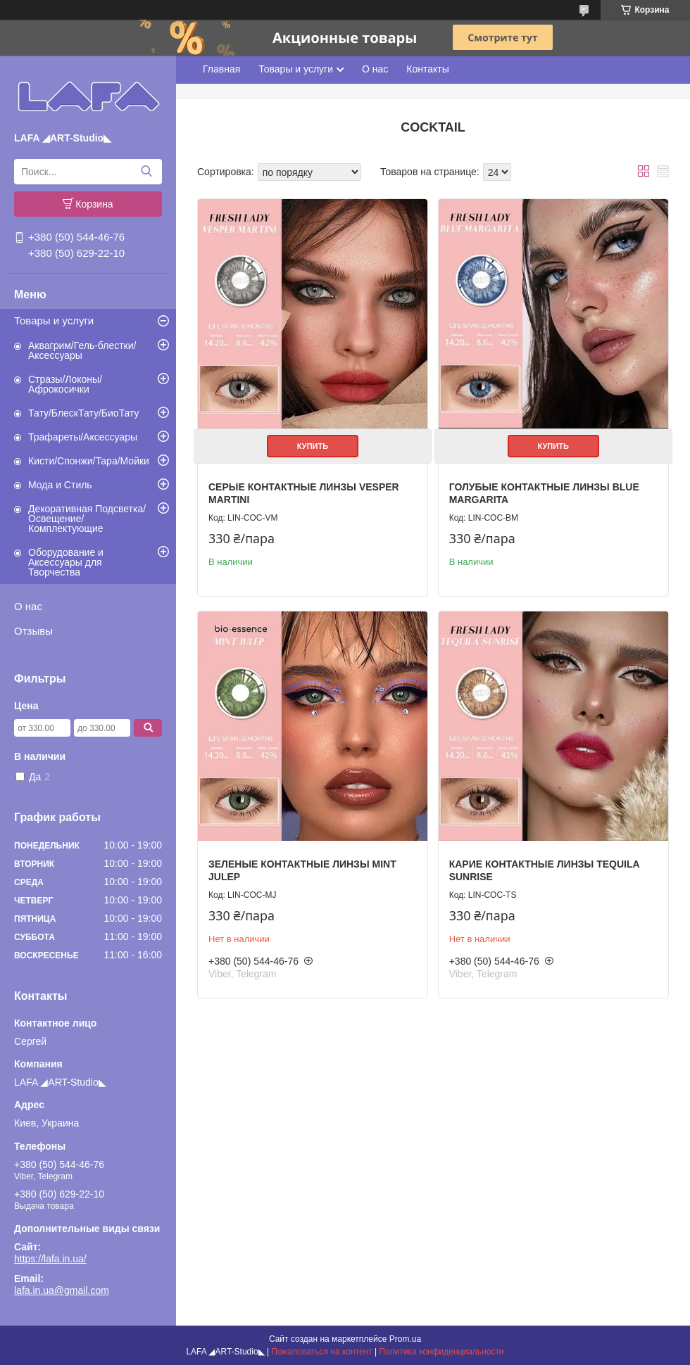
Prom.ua (405, 1339)
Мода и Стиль (60, 484)
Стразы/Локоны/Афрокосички (65, 384)
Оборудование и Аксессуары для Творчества (66, 562)
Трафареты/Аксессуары (82, 437)
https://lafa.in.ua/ (50, 1258)
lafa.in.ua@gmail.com (61, 1290)
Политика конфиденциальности (442, 1352)
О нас (28, 606)
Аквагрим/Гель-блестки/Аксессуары (82, 350)
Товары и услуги (54, 320)
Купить (312, 446)
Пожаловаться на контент (321, 1352)
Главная (221, 69)
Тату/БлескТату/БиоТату (83, 413)
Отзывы (33, 631)
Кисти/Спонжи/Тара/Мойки (88, 460)
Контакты (427, 69)
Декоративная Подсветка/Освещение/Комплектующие (87, 518)
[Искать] (146, 171)
